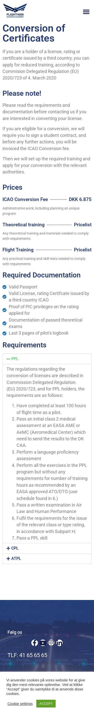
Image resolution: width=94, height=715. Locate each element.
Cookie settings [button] (20, 704)
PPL (15, 358)
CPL (15, 548)
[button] (86, 11)
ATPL (16, 558)
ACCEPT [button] (46, 703)
